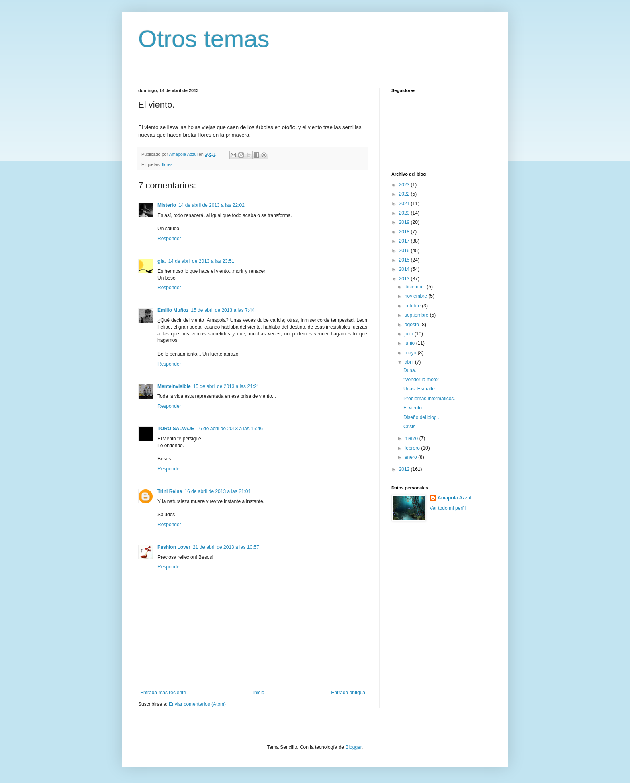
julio (410, 334)
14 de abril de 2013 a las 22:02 (211, 205)
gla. (162, 261)
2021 (405, 203)
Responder (169, 238)
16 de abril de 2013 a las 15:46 (229, 428)
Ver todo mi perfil (448, 508)
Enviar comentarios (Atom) (197, 704)
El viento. (413, 408)
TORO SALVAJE (176, 428)
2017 (405, 241)
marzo (412, 438)
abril (410, 362)
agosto (412, 324)
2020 (405, 213)
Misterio (167, 205)
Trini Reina (170, 491)
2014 (405, 269)
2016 (405, 251)
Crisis (409, 426)
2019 (405, 222)
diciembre (416, 287)
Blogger (353, 747)
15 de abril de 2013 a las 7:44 (222, 310)
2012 (405, 469)
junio (410, 343)
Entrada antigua (348, 692)
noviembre (416, 296)
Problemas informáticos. (429, 398)
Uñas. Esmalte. (419, 389)
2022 (405, 194)
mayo (411, 353)
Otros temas (204, 38)
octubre (413, 306)
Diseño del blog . (421, 417)
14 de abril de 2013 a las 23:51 (201, 261)
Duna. (409, 370)
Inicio (258, 692)
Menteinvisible (174, 386)
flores (167, 164)
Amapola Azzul (455, 498)
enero (411, 457)
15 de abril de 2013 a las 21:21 (226, 386)
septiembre (417, 315)
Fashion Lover (174, 547)
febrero (413, 448)
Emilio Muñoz (173, 310)
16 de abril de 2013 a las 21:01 (217, 491)
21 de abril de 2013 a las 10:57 (226, 547)
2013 (405, 279)
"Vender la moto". (422, 379)
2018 (405, 232)
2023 (405, 185)
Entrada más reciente (163, 692)
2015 (405, 260)
